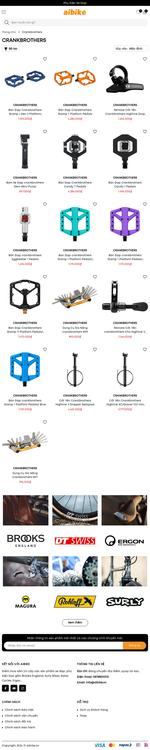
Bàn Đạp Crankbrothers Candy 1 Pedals (125, 184)
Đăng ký (134, 645)
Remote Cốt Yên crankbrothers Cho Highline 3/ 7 (125, 330)
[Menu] (3, 11)
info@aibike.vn (96, 682)
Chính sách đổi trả (18, 721)
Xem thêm (75, 622)
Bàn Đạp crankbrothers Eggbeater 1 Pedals (25, 257)
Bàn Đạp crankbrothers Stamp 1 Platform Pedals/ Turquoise (75, 257)
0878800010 (101, 677)
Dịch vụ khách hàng (94, 710)
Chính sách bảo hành (20, 727)
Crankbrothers (25, 105)
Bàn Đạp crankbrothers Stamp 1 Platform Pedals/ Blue (25, 402)
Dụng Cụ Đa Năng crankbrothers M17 (25, 475)
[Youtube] (14, 688)
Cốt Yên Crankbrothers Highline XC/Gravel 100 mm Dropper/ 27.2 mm (125, 402)
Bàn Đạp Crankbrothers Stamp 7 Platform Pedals (75, 112)
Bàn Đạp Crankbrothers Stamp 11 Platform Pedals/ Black (25, 330)
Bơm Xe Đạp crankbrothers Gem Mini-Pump (25, 184)
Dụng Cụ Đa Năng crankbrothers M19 (75, 330)
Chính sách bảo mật (19, 710)
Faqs (83, 716)
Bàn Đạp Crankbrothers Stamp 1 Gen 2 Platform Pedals (25, 112)
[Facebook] (5, 688)
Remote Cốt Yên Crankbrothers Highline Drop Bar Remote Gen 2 (125, 112)
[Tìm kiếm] (7, 22)
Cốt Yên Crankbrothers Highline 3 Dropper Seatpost (75, 402)
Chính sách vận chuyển (21, 716)
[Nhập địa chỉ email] (75, 645)
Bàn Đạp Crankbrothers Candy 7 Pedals (75, 184)
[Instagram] (22, 688)
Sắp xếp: (122, 49)
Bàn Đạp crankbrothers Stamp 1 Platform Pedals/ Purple (125, 257)
